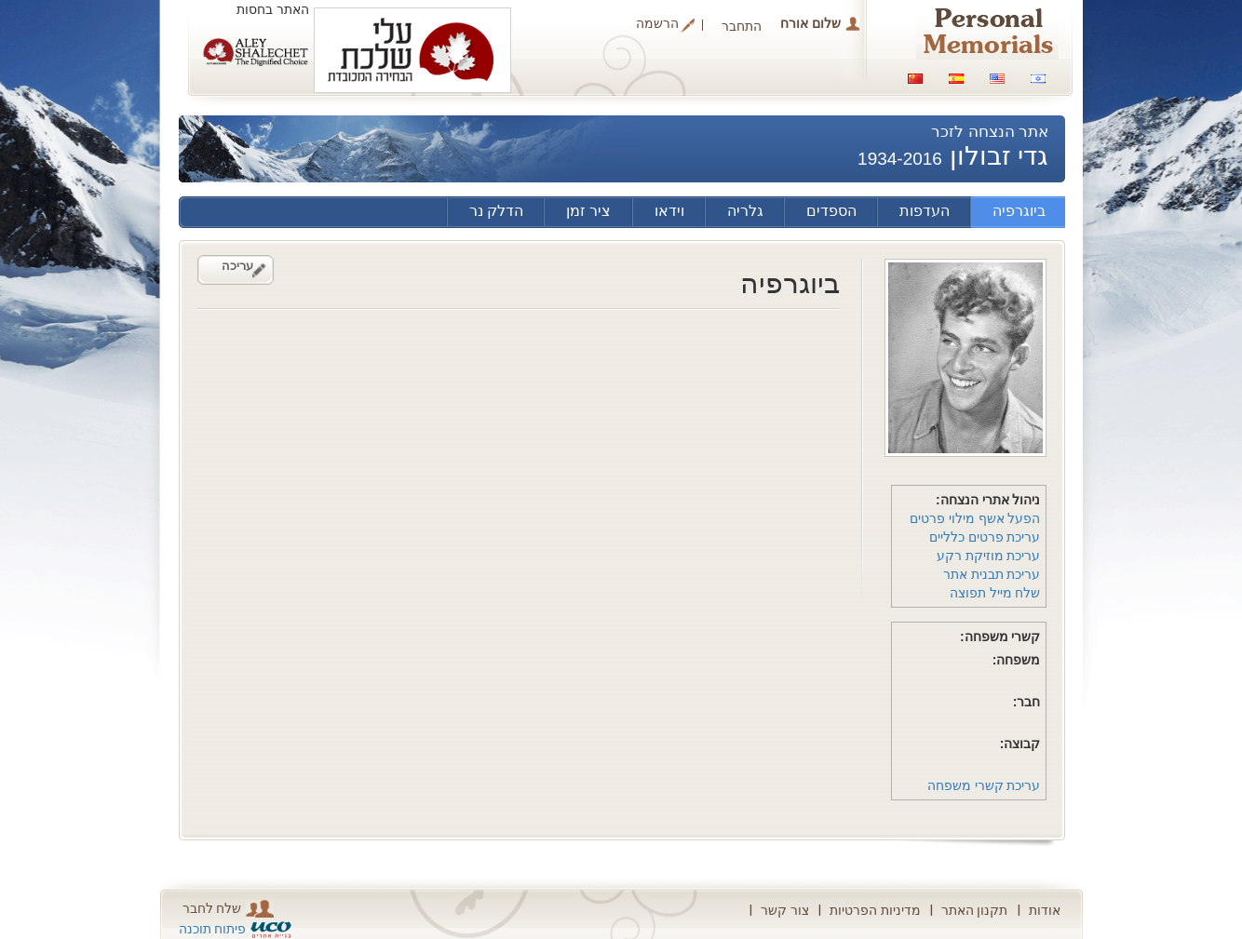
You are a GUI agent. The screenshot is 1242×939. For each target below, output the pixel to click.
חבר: (1027, 701)
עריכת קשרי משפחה (984, 785)
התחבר (742, 26)
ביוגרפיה (1019, 211)
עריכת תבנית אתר (992, 574)
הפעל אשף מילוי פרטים (975, 518)
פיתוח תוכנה (213, 928)
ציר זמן (588, 211)
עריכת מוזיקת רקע (989, 555)
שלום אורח (810, 23)
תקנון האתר (974, 910)
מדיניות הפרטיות (875, 910)
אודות (1044, 910)
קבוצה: (1020, 743)
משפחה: (1016, 659)
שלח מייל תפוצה (995, 592)
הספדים (831, 211)
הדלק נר (496, 211)
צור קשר (785, 910)
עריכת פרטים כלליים (985, 537)
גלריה (745, 211)
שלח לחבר (228, 909)
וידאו (669, 211)
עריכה (237, 266)
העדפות (924, 211)
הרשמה (657, 24)
